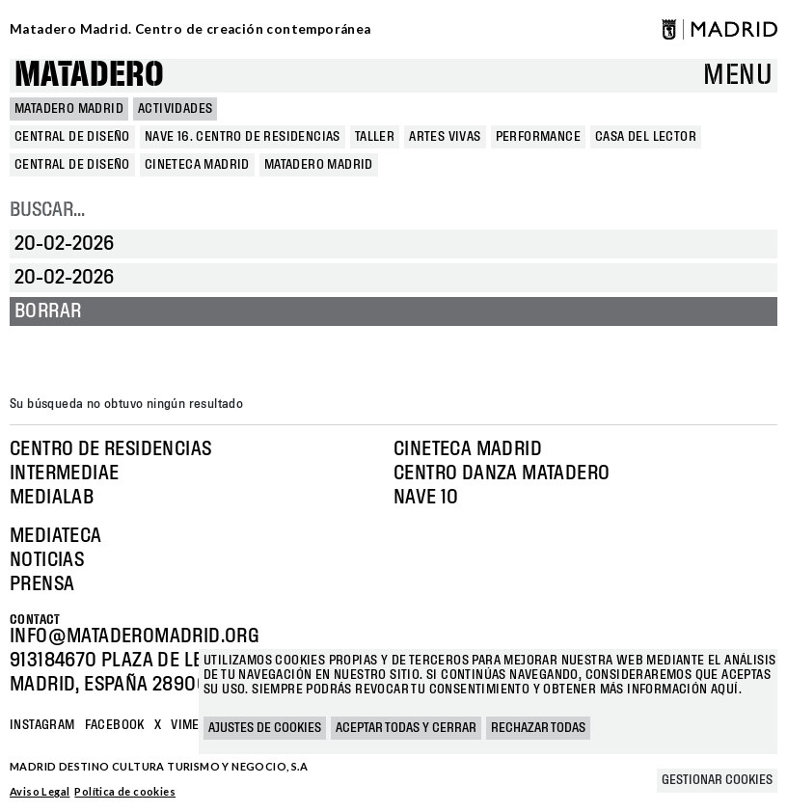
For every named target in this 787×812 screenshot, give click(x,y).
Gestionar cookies (717, 780)
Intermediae (64, 473)
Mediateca (56, 536)
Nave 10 (426, 497)
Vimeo (189, 725)
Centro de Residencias (110, 449)
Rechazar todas (538, 728)
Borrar (47, 311)
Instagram (42, 725)
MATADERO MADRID (68, 109)
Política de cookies (125, 791)
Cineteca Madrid (468, 449)
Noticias (47, 560)
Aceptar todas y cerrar (406, 728)
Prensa (42, 584)
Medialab (52, 497)
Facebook (115, 725)
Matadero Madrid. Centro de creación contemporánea (190, 29)
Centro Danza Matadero (502, 473)
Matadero (89, 76)
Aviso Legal (39, 791)
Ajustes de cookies (264, 728)
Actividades (175, 109)
